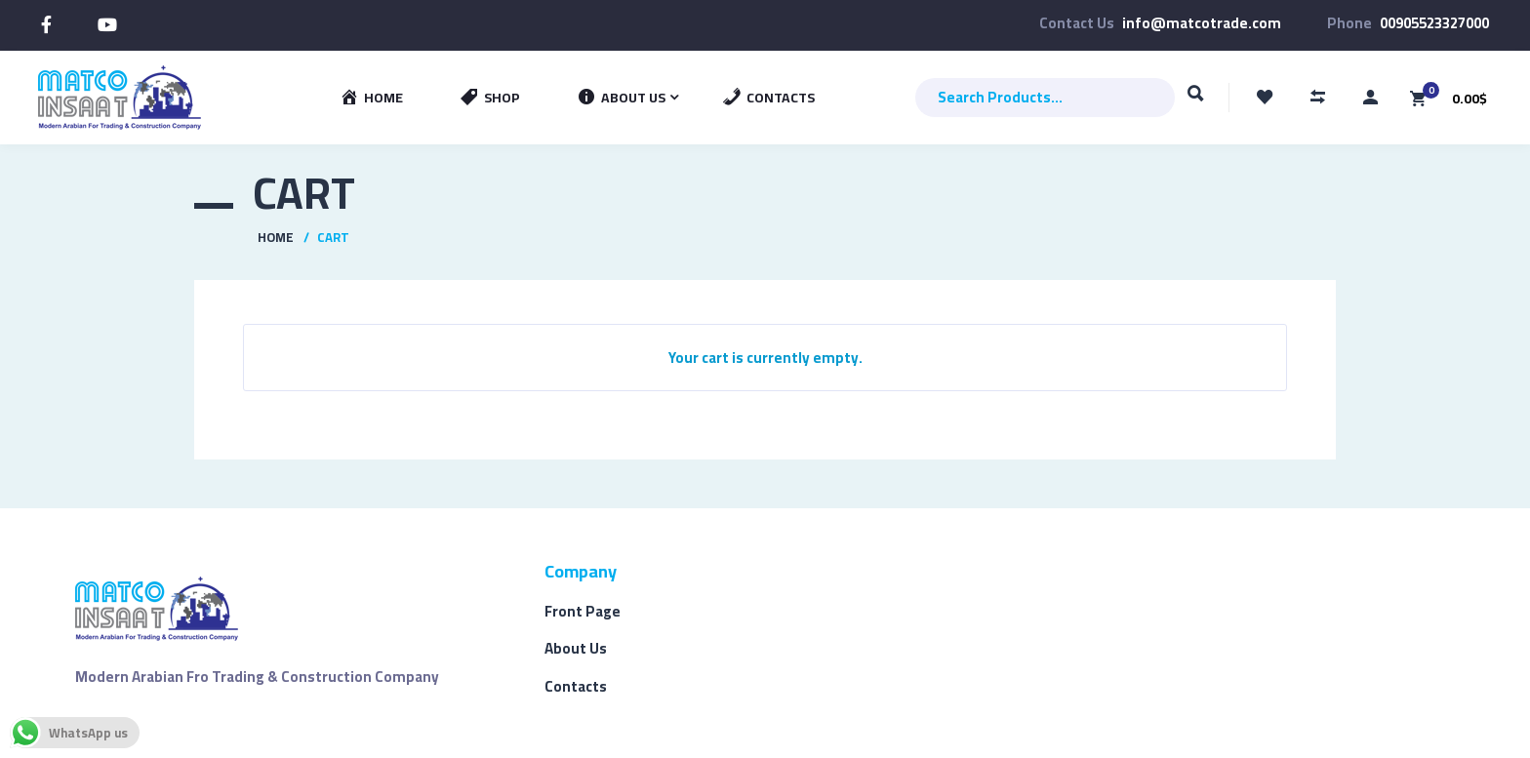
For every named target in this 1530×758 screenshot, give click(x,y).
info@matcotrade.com (1201, 23)
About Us (575, 648)
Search (1196, 102)
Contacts (575, 686)
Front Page (582, 611)
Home (276, 237)
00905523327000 (1434, 23)
